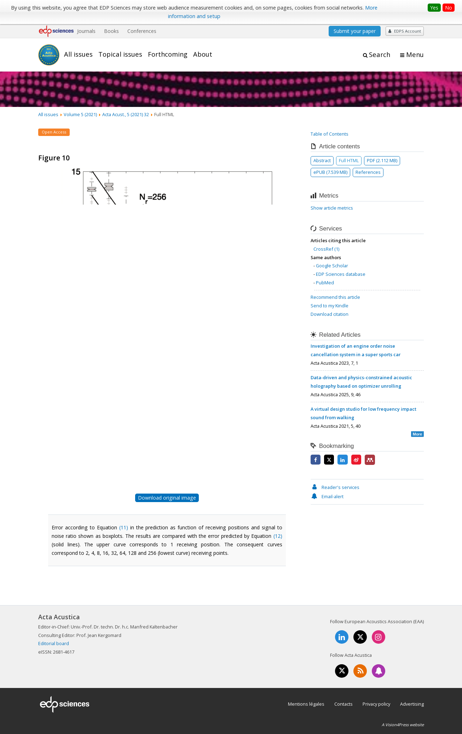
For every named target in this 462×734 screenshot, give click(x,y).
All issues (78, 54)
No (448, 7)
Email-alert (327, 496)
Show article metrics (332, 208)
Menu (415, 54)
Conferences (141, 31)
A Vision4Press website (403, 724)
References (368, 172)
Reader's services (335, 487)
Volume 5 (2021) (80, 114)
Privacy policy (376, 704)
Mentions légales (306, 704)
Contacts (343, 704)
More (417, 434)
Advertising (412, 704)
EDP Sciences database (340, 274)
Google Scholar (332, 265)
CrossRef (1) (326, 249)
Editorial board (53, 643)
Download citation (329, 314)
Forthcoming (167, 54)
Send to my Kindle (329, 305)
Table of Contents (329, 134)
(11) (123, 527)
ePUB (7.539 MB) (330, 172)
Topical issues (120, 54)
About (202, 54)
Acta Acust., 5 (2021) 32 (125, 114)
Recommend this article (335, 297)
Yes (434, 7)
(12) (277, 536)
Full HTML (349, 160)
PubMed (325, 282)
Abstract (322, 160)
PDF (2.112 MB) (382, 160)
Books (111, 31)
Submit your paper (355, 31)
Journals (86, 31)
